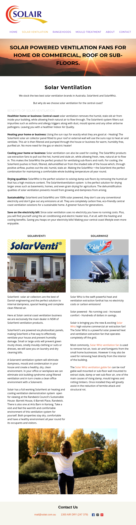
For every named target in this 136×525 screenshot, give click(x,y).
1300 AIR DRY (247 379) (74, 514)
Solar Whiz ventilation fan (105, 345)
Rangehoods (62, 32)
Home (13, 32)
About (110, 32)
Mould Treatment (88, 32)
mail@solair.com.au (45, 514)
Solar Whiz (76, 296)
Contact (125, 32)
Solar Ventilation (35, 32)
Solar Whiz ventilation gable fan (93, 367)
